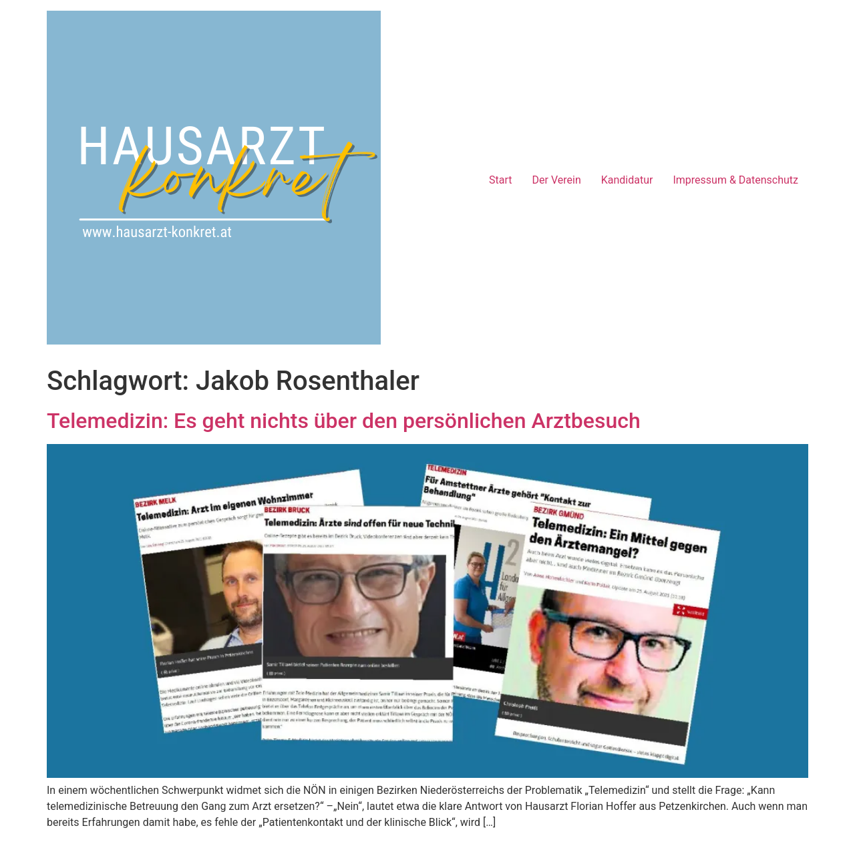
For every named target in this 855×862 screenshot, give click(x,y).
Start (500, 180)
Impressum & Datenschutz (735, 180)
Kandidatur (627, 180)
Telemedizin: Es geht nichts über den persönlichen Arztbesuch (344, 420)
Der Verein (556, 180)
